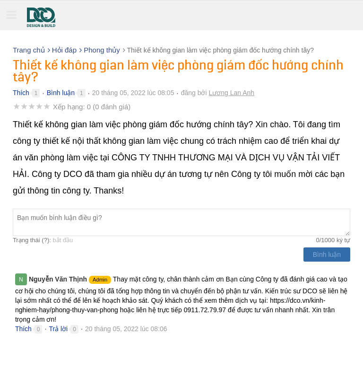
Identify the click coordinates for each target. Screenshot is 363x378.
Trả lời (58, 329)
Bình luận (61, 93)
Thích (21, 93)
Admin (100, 279)
